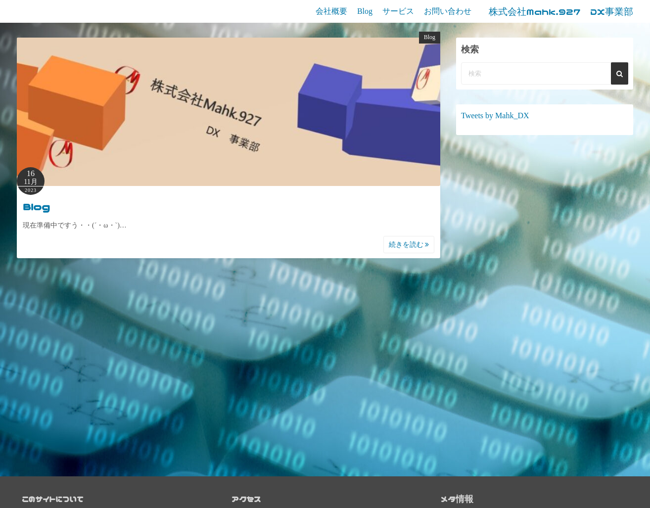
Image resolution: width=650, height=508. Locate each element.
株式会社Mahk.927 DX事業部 (561, 11)
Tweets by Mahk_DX (495, 115)
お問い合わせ (447, 11)
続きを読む (409, 244)
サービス (398, 11)
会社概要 (331, 11)
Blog (364, 11)
